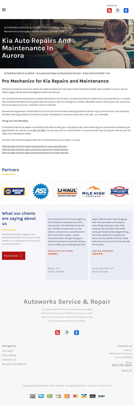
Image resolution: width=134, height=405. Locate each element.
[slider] (53, 254)
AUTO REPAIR (9, 355)
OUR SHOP (7, 351)
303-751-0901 (39, 130)
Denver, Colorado (56, 271)
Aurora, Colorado (100, 271)
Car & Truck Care (100, 268)
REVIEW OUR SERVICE (14, 364)
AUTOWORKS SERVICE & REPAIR (22, 27)
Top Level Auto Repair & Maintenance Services (58, 73)
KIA (62, 31)
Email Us (127, 370)
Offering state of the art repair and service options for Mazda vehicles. (35, 149)
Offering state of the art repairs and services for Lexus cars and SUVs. (34, 146)
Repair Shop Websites (53, 385)
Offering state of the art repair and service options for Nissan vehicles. (35, 152)
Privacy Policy (104, 385)
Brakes (51, 268)
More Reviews (13, 256)
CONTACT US (9, 359)
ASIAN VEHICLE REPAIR (45, 31)
